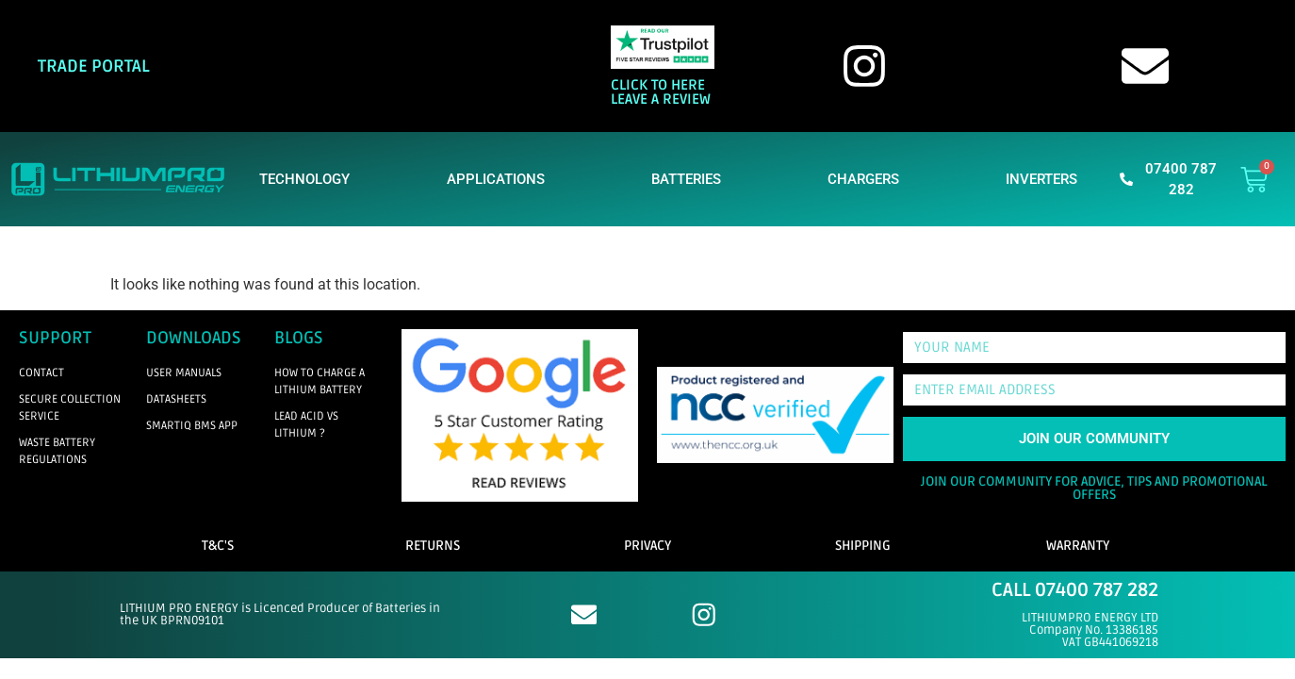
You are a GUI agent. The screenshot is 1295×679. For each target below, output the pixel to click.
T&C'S (218, 546)
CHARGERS (868, 179)
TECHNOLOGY (304, 179)
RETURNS (432, 546)
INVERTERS (1046, 179)
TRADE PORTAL (94, 66)
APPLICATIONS (500, 179)
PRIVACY (647, 546)
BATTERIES (690, 179)
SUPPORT (55, 337)
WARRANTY (1077, 546)
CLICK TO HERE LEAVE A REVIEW (661, 92)
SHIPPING (863, 546)
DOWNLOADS (193, 337)
